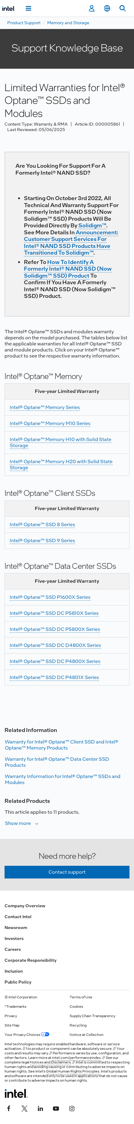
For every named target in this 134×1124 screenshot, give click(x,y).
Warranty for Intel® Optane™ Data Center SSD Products (57, 762)
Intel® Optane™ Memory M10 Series (50, 423)
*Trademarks (15, 1006)
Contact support (67, 872)
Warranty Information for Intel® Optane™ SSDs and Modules (62, 779)
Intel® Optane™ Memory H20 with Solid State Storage (61, 464)
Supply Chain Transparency (92, 1016)
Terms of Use (81, 997)
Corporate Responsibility (31, 960)
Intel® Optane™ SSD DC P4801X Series (54, 677)
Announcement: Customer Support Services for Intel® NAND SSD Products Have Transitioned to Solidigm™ (71, 242)
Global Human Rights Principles (72, 1071)
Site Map (12, 1025)
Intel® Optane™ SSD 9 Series (42, 540)
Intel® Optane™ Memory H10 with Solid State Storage (60, 442)
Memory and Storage (68, 22)
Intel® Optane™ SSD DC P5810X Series (54, 613)
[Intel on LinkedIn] (40, 1108)
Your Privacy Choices (27, 1034)
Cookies (76, 1006)
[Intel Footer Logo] (16, 1093)
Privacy (11, 1016)
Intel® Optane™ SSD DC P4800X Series (55, 661)
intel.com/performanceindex (76, 1057)
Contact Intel (18, 916)
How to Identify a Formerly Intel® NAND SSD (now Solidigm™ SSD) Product (68, 269)
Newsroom (16, 927)
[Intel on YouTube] (56, 1108)
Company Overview (25, 905)
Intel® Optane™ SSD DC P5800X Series (55, 629)
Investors (14, 938)
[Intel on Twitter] (24, 1108)
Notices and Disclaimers (50, 1062)
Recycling (78, 1025)
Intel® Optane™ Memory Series (45, 407)
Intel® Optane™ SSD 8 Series (42, 524)
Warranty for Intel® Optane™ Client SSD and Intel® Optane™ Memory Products (61, 745)
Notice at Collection (86, 1034)
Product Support (24, 22)
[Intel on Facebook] (9, 1108)
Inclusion (14, 971)
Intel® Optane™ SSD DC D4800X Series (55, 645)
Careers (13, 949)
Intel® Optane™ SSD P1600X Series (50, 597)
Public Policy (18, 982)
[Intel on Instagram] (71, 1108)
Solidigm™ (92, 225)
